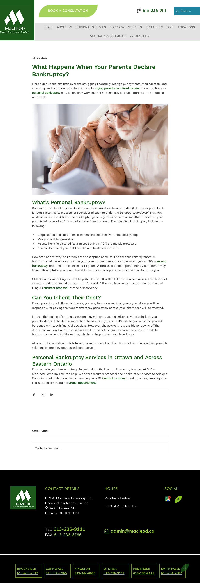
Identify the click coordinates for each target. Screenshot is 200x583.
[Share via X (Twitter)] (43, 394)
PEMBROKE (141, 568)
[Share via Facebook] (34, 394)
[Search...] (187, 11)
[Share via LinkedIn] (52, 394)
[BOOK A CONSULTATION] (68, 11)
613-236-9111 (143, 573)
